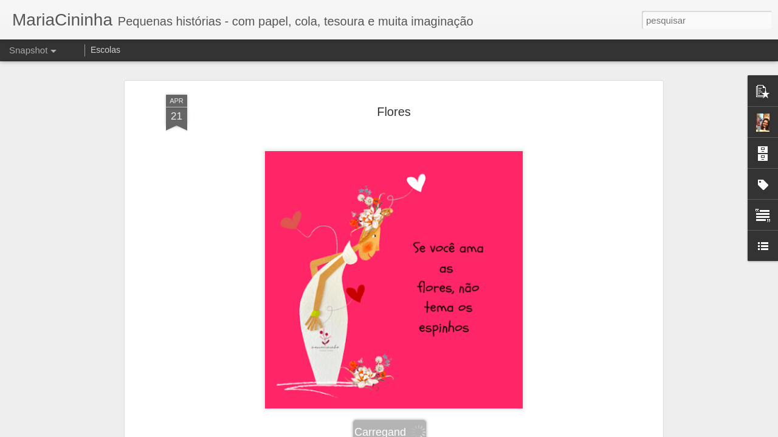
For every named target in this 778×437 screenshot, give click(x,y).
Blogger (437, 430)
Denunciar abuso (478, 430)
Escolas (105, 50)
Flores (394, 90)
